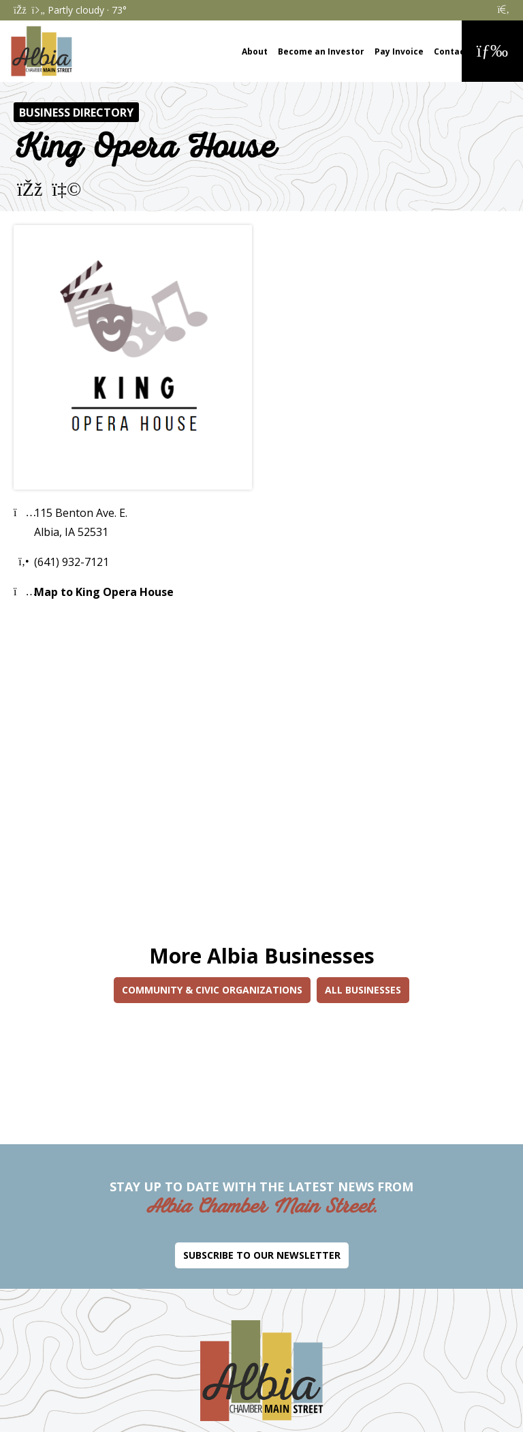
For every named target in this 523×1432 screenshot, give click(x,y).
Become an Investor (321, 51)
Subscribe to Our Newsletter (261, 1255)
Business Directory (76, 112)
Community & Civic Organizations (212, 989)
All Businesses (363, 989)
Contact (451, 51)
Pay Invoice (399, 51)
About (255, 51)
